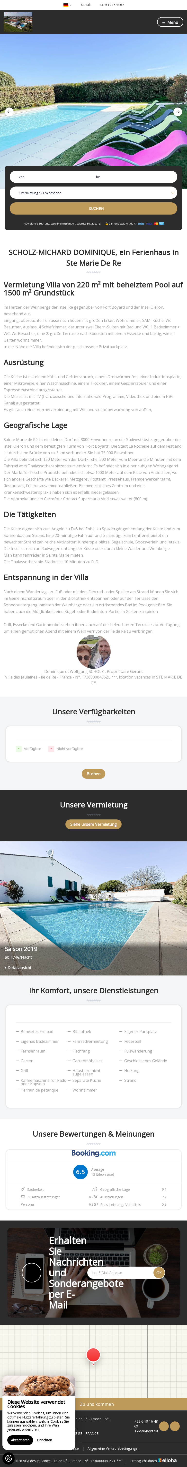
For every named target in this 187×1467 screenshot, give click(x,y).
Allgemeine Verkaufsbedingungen (114, 1448)
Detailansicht (18, 967)
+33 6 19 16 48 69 (143, 1423)
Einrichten (44, 1440)
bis (98, 177)
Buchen (93, 774)
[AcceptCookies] (8, 1458)
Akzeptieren (20, 1440)
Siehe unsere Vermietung (93, 824)
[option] (93, 111)
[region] (38, 1413)
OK (159, 1272)
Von (22, 177)
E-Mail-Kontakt (143, 1431)
